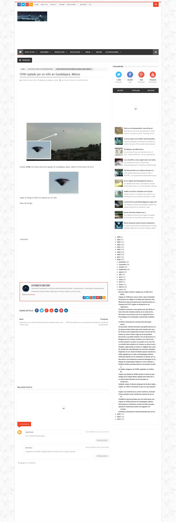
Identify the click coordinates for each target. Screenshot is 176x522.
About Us (44, 4)
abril (120, 282)
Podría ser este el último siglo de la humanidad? (135, 334)
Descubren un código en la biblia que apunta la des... (136, 299)
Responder (103, 440)
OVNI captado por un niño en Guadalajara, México (135, 354)
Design (99, 52)
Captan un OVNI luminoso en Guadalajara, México (135, 402)
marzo (121, 284)
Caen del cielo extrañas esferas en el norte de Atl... (136, 312)
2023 (118, 242)
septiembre (123, 269)
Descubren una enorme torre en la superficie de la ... (136, 314)
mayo (121, 279)
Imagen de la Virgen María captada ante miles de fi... (136, 377)
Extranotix (31, 294)
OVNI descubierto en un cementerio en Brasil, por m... (137, 357)
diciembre (122, 262)
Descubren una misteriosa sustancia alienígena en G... (137, 359)
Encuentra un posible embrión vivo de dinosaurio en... (137, 337)
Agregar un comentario (28, 463)
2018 (118, 254)
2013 (118, 419)
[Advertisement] (114, 28)
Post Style (29, 52)
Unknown (29, 432)
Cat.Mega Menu (112, 52)
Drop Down (71, 4)
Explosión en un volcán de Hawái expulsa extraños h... (137, 352)
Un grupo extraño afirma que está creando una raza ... (137, 329)
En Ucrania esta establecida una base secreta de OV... (137, 332)
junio (120, 277)
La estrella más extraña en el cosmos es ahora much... (137, 344)
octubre (121, 267)
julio (120, 274)
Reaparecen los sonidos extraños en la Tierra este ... (136, 339)
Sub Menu (44, 52)
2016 (118, 259)
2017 (118, 257)
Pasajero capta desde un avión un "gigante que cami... (137, 347)
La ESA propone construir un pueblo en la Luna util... (136, 342)
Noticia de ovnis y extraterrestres (40, 69)
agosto (121, 272)
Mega (88, 52)
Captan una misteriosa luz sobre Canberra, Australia (136, 392)
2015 (118, 414)
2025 (118, 237)
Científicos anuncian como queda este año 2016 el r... (137, 309)
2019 (118, 252)
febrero (121, 287)
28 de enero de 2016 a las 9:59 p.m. (98, 447)
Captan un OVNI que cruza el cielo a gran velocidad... (136, 297)
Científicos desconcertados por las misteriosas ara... (136, 399)
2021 (118, 247)
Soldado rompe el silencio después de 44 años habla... (137, 384)
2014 (118, 417)
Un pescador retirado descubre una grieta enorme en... (137, 327)
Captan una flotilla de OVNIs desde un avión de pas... (136, 374)
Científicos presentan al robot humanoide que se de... (137, 412)
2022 (118, 245)
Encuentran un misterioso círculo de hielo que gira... (136, 404)
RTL (90, 4)
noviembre (122, 264)
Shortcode (59, 52)
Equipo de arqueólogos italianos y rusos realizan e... (136, 362)
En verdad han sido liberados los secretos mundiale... (137, 349)
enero (121, 289)
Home (37, 4)
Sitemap (62, 4)
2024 (118, 240)
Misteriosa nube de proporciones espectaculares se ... (137, 302)
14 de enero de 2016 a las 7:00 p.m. (98, 432)
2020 (118, 249)
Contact (53, 4)
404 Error (83, 4)
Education (75, 52)
